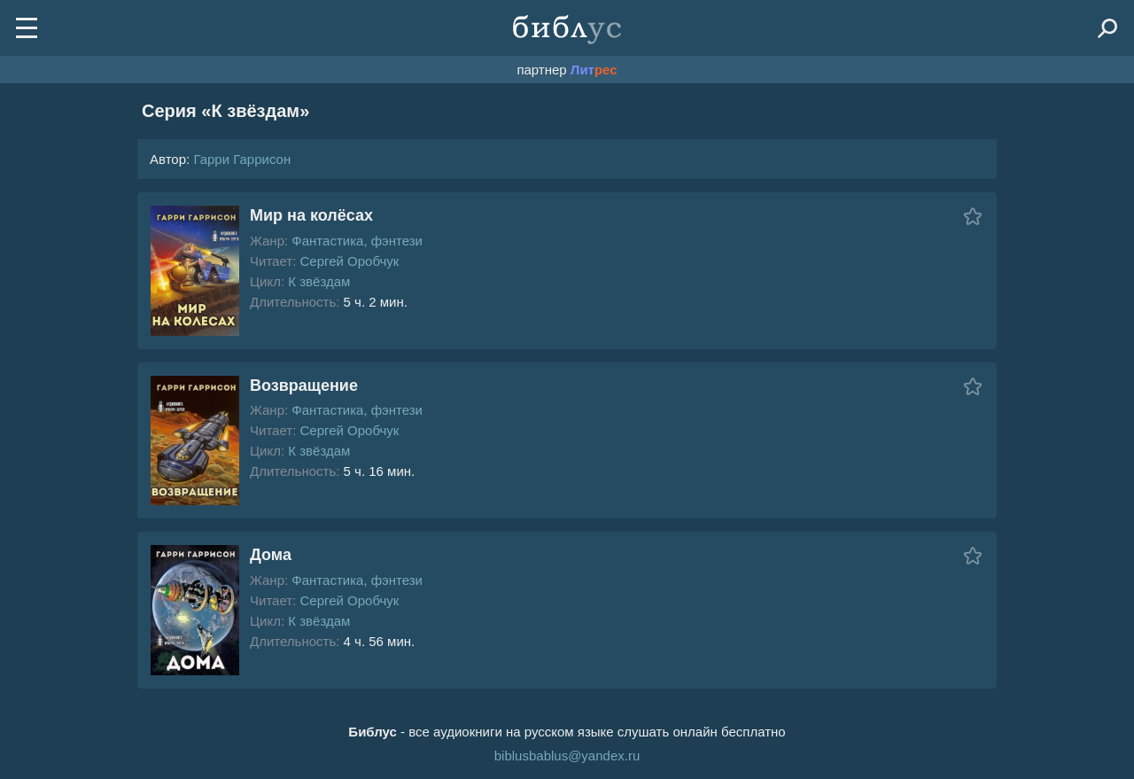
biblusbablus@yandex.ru (567, 755)
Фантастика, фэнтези (357, 240)
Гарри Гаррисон (242, 159)
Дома (270, 555)
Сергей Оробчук (349, 261)
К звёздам (319, 281)
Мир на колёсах (311, 215)
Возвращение (304, 385)
